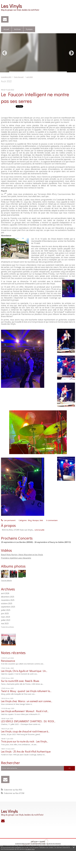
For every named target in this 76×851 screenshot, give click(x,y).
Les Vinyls (11, 5)
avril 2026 (5, 593)
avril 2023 (29, 77)
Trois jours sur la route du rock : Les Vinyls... (24, 741)
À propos (29, 29)
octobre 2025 (6, 603)
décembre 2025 (7, 597)
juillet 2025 (5, 610)
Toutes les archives (7, 627)
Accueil (6, 29)
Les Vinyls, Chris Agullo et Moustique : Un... (24, 671)
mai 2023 (5, 623)
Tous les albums (6, 580)
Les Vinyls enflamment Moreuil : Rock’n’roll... (24, 711)
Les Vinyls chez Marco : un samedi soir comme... (26, 701)
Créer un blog (34, 841)
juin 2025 (5, 613)
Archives (17, 29)
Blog (29, 520)
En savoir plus (30, 849)
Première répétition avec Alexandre (16, 558)
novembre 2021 (6, 77)
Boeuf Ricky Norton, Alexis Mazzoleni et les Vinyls (22, 554)
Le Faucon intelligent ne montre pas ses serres (35, 97)
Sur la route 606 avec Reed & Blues (20, 681)
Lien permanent (8, 520)
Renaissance (8, 660)
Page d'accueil (18, 77)
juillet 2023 (5, 620)
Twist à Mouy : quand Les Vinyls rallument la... (26, 691)
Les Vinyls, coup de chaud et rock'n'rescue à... (25, 731)
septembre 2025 (8, 607)
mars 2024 (5, 617)
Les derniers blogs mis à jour (22, 843)
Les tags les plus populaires (54, 843)
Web (41, 520)
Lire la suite (39, 530)
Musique (35, 520)
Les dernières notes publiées (38, 843)
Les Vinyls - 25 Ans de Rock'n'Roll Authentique (26, 751)
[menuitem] (6, 29)
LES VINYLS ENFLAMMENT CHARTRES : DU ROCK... (28, 721)
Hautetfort (42, 841)
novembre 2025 (7, 600)
